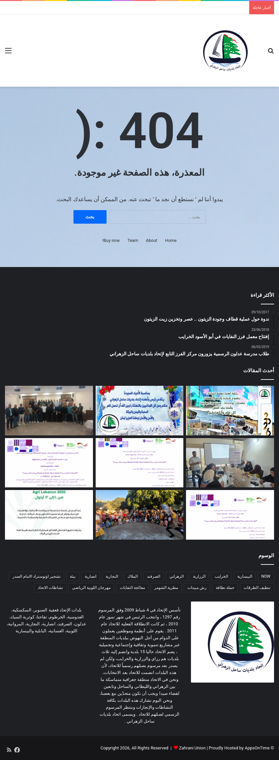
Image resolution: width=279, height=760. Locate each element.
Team (132, 240)
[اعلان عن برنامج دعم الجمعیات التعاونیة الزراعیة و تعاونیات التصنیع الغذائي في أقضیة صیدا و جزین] (49, 463)
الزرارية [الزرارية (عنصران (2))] (199, 576)
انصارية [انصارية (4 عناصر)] (90, 576)
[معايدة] (140, 410)
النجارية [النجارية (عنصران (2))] (112, 576)
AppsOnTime (257, 747)
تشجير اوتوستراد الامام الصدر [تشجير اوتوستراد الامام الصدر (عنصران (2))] (37, 576)
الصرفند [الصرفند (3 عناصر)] (153, 576)
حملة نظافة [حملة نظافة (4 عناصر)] (225, 587)
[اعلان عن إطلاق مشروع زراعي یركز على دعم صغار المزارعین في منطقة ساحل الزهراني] (140, 463)
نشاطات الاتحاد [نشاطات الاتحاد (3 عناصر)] (50, 587)
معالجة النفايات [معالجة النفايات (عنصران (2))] (132, 587)
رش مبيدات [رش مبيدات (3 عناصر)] (197, 587)
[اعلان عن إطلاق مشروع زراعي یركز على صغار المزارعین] (230, 515)
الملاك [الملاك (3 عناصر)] (132, 576)
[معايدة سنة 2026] (230, 410)
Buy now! (110, 240)
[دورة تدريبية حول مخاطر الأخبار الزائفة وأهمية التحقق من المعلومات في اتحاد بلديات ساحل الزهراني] (49, 410)
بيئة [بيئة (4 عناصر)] (72, 576)
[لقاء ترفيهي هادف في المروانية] (140, 515)
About (152, 240)
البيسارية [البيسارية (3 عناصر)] (244, 576)
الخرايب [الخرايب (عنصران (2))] (221, 576)
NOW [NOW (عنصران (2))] (265, 576)
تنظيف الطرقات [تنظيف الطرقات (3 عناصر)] (257, 587)
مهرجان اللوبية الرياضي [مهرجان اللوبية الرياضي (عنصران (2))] (91, 587)
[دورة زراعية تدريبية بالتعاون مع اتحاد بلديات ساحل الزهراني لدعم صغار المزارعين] (230, 463)
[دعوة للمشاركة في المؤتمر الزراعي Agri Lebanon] (49, 515)
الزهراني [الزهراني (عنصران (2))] (176, 576)
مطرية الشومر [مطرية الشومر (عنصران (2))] (166, 587)
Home (171, 240)
